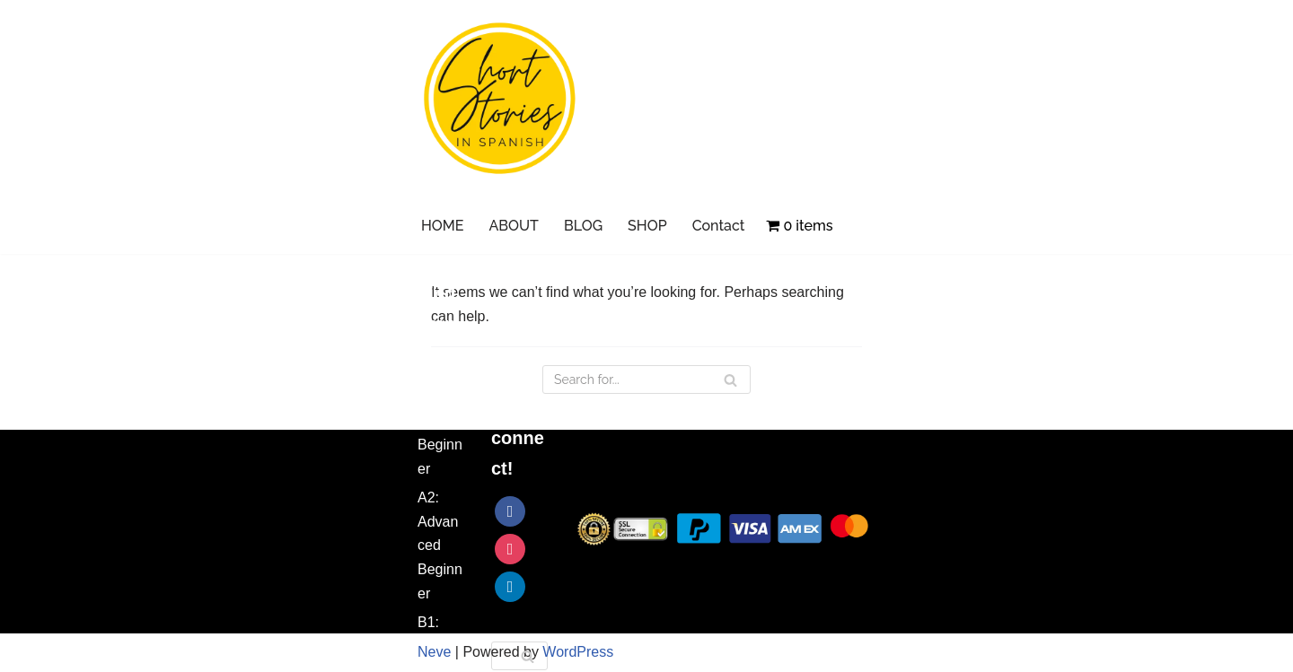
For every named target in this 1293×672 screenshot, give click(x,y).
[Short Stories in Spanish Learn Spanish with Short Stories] (500, 98)
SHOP (647, 225)
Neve (434, 651)
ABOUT (514, 225)
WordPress (577, 651)
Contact (718, 225)
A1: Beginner (440, 444)
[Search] (527, 655)
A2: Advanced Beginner (440, 546)
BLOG (583, 225)
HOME (442, 225)
